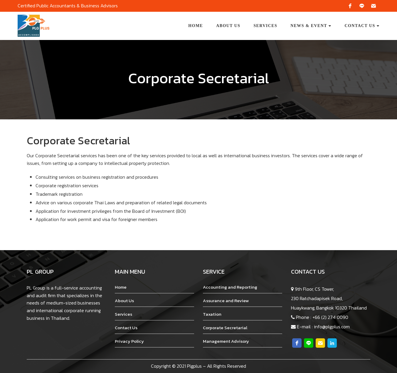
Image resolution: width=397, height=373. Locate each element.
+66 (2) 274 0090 (330, 317)
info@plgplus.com (332, 326)
